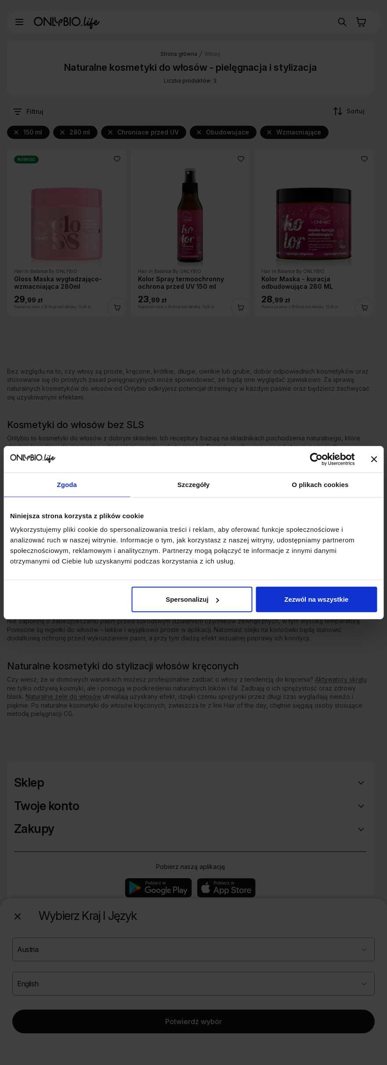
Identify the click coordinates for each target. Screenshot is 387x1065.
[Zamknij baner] (374, 459)
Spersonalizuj (192, 599)
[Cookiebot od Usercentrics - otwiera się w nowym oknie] (316, 458)
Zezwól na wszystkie (316, 599)
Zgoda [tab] (67, 484)
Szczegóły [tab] (193, 484)
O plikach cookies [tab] (320, 484)
